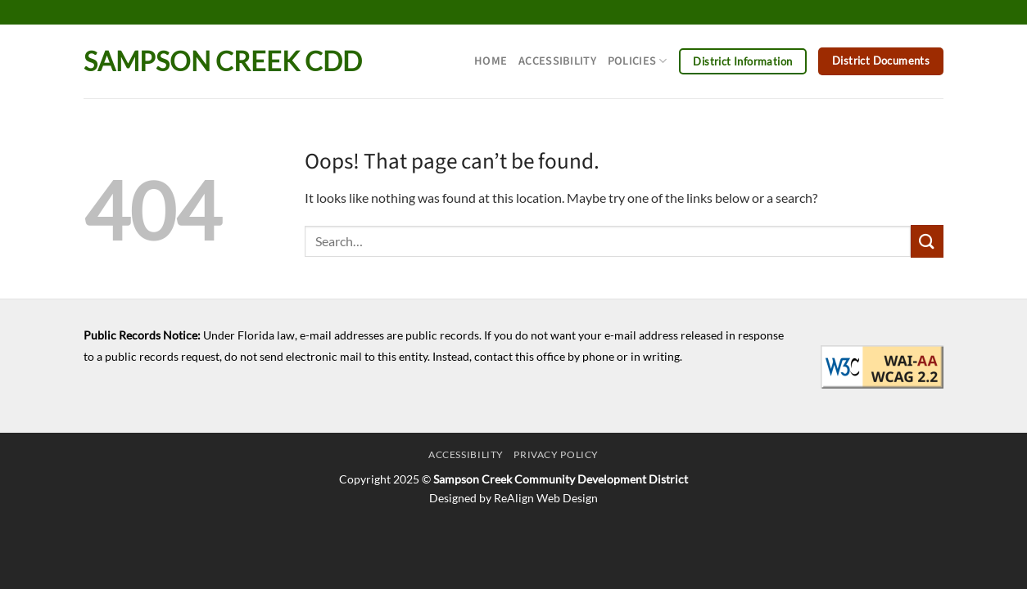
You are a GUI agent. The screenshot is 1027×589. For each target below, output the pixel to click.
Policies (637, 61)
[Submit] (927, 241)
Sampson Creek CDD (223, 61)
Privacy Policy (556, 454)
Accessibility (557, 61)
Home (490, 61)
